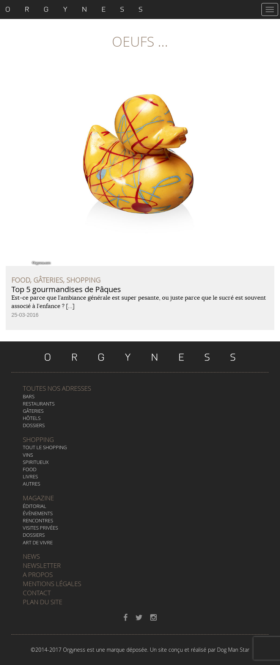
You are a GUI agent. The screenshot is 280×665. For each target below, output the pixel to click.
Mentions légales (52, 583)
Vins (28, 454)
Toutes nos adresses (57, 388)
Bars (29, 396)
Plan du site (42, 601)
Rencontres (38, 520)
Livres (30, 476)
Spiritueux (36, 462)
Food (29, 469)
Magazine (38, 498)
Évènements (38, 513)
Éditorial (34, 506)
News (31, 556)
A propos (38, 574)
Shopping (38, 439)
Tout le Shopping (45, 447)
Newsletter (42, 565)
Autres (31, 483)
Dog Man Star (233, 649)
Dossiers (34, 425)
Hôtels (32, 418)
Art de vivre (38, 542)
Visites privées (40, 527)
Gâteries (33, 410)
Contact (37, 592)
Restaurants (39, 403)
